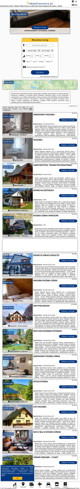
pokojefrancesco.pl (40, 3)
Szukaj (40, 72)
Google (31, 466)
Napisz (77, 488)
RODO (3, 475)
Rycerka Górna (8, 116)
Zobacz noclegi (68, 120)
